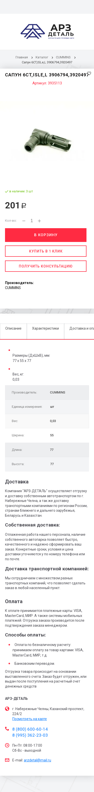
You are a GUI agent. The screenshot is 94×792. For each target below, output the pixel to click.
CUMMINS (63, 57)
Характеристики (45, 328)
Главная (22, 57)
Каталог (42, 57)
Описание (13, 328)
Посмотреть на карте (29, 719)
